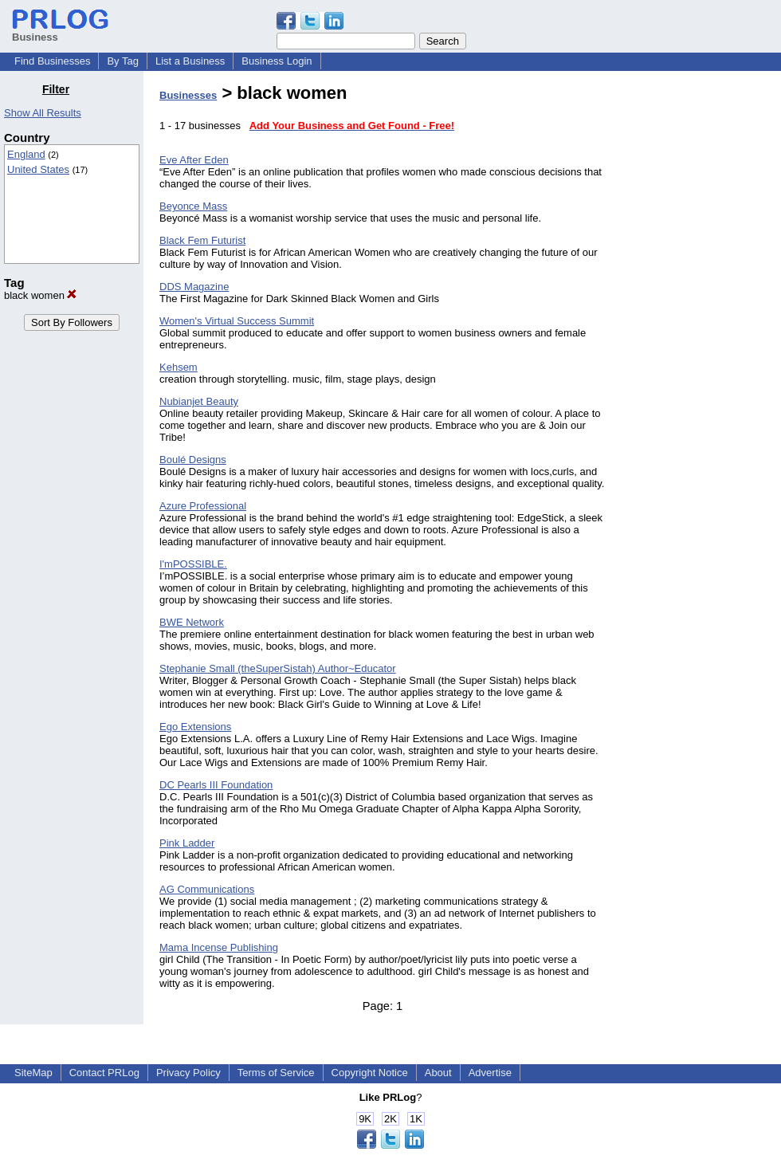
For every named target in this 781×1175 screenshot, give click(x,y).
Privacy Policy (188, 1073)
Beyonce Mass (193, 206)
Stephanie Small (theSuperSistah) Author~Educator (277, 668)
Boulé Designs (192, 460)
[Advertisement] (699, 322)
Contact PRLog (104, 1073)
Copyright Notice (370, 1073)
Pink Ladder (186, 843)
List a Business (190, 61)
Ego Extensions (195, 727)
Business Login (276, 61)
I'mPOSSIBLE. (193, 564)
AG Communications (206, 889)
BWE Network (191, 622)
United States (38, 169)
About (438, 1073)
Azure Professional (202, 506)
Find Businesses (52, 61)
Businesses (188, 95)
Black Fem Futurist (202, 240)
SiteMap (33, 1073)
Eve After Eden (194, 160)
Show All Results (42, 113)
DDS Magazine (194, 287)
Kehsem (178, 367)
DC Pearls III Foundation (216, 785)
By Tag (123, 61)
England (26, 154)
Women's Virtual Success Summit (236, 321)
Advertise (490, 1073)
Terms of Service (276, 1073)
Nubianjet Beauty (198, 401)
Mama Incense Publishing (218, 947)
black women (40, 295)
